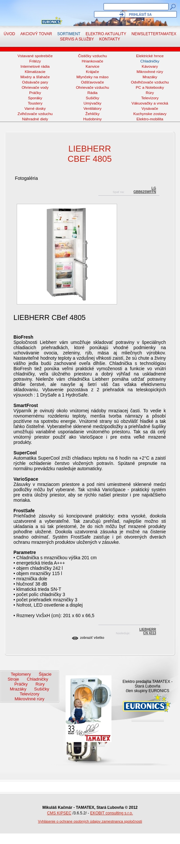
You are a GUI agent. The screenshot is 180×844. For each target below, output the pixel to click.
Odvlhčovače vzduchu (150, 82)
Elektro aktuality (106, 34)
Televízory (149, 98)
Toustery (35, 103)
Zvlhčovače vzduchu (34, 113)
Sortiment (68, 34)
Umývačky (93, 103)
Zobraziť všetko (92, 637)
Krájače (92, 71)
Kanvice (92, 66)
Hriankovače (92, 61)
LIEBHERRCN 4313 (147, 630)
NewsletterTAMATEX (153, 34)
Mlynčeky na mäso (92, 77)
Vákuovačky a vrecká (149, 103)
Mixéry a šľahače (35, 77)
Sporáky (35, 98)
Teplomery (21, 674)
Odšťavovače (92, 82)
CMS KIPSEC (59, 813)
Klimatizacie (35, 71)
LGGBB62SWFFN (144, 189)
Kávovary (150, 66)
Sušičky (92, 98)
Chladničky (149, 61)
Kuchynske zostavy (149, 113)
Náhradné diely (35, 119)
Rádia (93, 92)
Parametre (24, 552)
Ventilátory (92, 108)
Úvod (9, 34)
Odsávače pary (35, 82)
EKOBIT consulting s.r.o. (111, 813)
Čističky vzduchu (92, 56)
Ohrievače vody (35, 87)
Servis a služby (77, 39)
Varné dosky (35, 108)
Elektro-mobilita (149, 119)
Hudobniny (92, 119)
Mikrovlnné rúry (150, 71)
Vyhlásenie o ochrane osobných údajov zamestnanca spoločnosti (90, 821)
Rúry (150, 92)
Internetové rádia (35, 66)
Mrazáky (150, 77)
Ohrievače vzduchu (92, 87)
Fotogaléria (26, 178)
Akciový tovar (36, 34)
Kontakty (109, 39)
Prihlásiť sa (140, 14)
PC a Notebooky (150, 87)
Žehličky (92, 113)
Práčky (35, 92)
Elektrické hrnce (150, 56)
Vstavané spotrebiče (34, 56)
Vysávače (150, 108)
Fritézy (35, 61)
